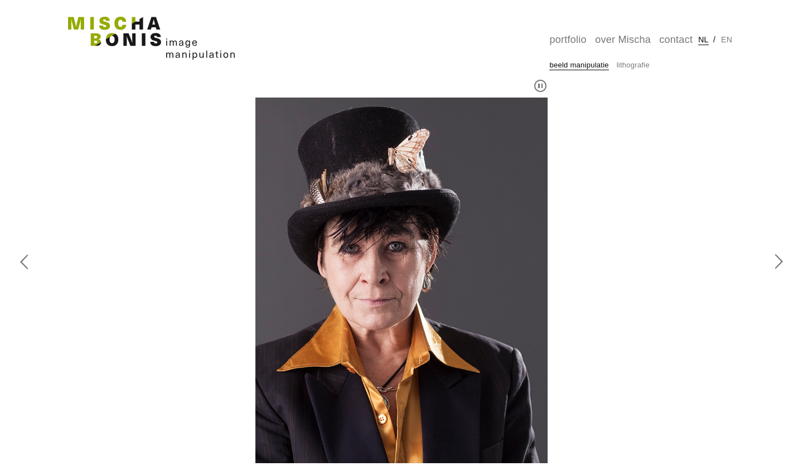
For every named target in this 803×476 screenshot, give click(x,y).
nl (703, 39)
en (726, 39)
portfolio (567, 39)
